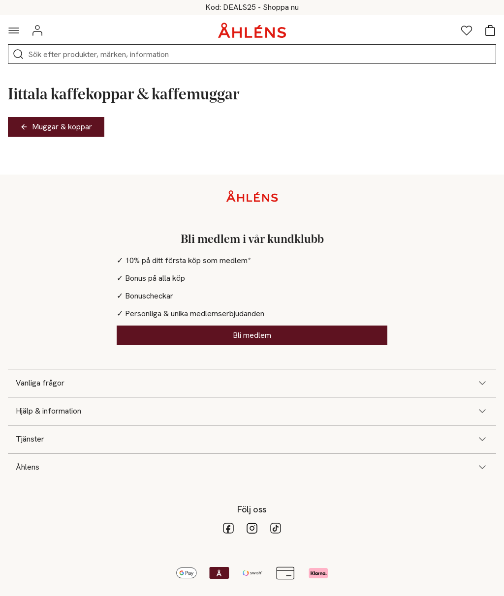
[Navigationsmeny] (14, 30)
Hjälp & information (252, 411)
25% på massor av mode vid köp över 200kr (252, 7)
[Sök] (18, 54)
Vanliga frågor (252, 383)
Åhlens (252, 467)
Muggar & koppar (56, 126)
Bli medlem (252, 335)
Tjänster (252, 439)
